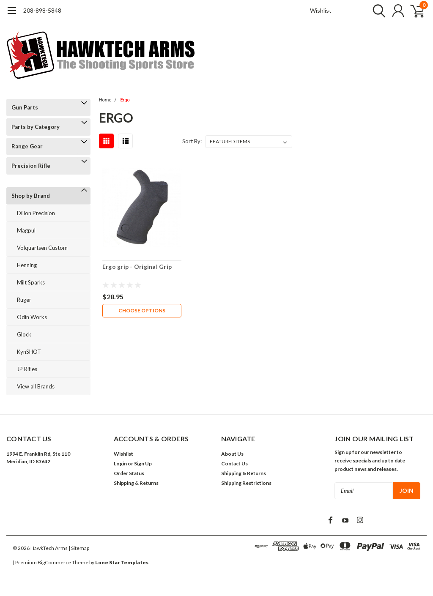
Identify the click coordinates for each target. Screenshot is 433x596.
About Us (232, 454)
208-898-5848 (42, 10)
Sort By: (192, 141)
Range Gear (27, 146)
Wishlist (321, 10)
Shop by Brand (30, 195)
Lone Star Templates (121, 562)
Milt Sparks (31, 282)
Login (120, 463)
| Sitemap (79, 548)
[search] (377, 10)
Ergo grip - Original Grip (137, 266)
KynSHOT (29, 351)
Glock (24, 334)
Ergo (125, 100)
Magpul (26, 230)
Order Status (129, 473)
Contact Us (234, 463)
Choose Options (141, 310)
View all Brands (36, 386)
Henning (27, 265)
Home (105, 100)
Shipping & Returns (136, 483)
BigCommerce (54, 562)
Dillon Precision (36, 213)
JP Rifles (27, 369)
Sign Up (143, 463)
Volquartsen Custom (42, 247)
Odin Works (32, 317)
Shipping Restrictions (246, 483)
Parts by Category (35, 126)
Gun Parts (24, 107)
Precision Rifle (30, 165)
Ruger (24, 299)
